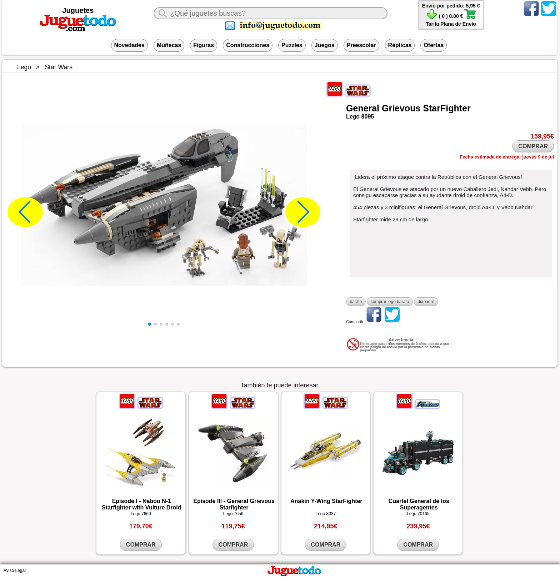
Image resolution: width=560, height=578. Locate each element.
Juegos (325, 45)
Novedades (129, 45)
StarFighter (446, 108)
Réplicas (400, 45)
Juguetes (78, 10)
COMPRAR (533, 146)
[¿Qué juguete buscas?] (270, 13)
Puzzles (291, 45)
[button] (149, 324)
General (362, 108)
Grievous (401, 108)
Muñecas (169, 45)
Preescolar (361, 45)
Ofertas (434, 45)
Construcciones (247, 45)
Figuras (203, 45)
